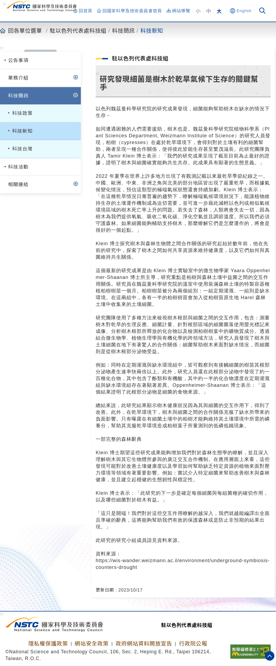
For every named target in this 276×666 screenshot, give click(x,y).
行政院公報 (193, 644)
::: (4, 3)
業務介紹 (18, 78)
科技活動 (18, 167)
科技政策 (22, 113)
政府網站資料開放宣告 (144, 644)
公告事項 (18, 60)
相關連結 (18, 184)
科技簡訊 (123, 30)
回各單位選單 (25, 30)
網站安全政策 (92, 644)
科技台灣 (22, 149)
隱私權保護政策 (48, 644)
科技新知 (151, 30)
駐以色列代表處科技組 (78, 30)
